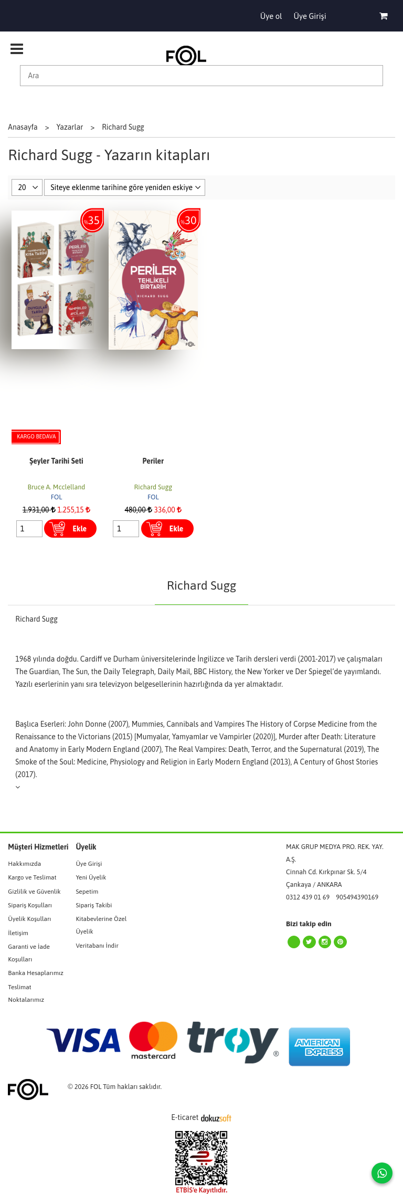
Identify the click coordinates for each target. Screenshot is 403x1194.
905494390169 (357, 897)
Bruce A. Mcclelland (57, 487)
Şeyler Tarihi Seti (56, 461)
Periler (153, 461)
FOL (56, 497)
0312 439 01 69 (308, 897)
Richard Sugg (153, 487)
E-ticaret (184, 1117)
